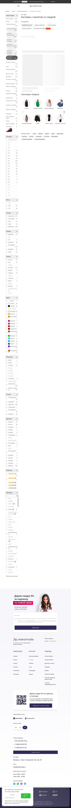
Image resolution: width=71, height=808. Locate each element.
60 (13, 174)
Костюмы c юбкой (12, 63)
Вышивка (13, 455)
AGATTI (11, 504)
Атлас (9, 293)
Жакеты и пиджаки (12, 87)
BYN (16, 727)
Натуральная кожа (12, 289)
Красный (13, 326)
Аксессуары (12, 129)
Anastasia (10, 530)
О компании (16, 670)
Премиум (13, 414)
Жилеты (12, 91)
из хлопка (46, 136)
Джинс (13, 281)
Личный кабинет (49, 656)
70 (9, 187)
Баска (9, 448)
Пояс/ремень (13, 435)
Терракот (13, 323)
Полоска (13, 365)
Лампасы (13, 463)
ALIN (9, 516)
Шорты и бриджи (12, 124)
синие (34, 133)
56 (13, 169)
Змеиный (10, 376)
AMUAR (10, 527)
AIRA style (11, 506)
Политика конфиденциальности (50, 683)
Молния (13, 424)
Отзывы (15, 663)
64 (13, 179)
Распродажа (32, 670)
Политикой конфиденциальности (49, 620)
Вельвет (13, 286)
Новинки (31, 663)
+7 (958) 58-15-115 (20, 747)
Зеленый (13, 336)
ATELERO (12, 562)
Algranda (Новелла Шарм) (12, 513)
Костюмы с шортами (12, 106)
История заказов (49, 659)
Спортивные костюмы (12, 101)
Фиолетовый (13, 347)
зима (13, 224)
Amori (9, 524)
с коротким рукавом (39, 139)
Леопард (10, 373)
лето (13, 221)
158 (9, 203)
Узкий (13, 252)
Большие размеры (33, 656)
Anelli (9, 544)
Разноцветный (13, 351)
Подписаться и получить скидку (41, 705)
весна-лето (13, 216)
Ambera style (11, 522)
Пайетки (13, 430)
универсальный (12, 139)
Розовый (13, 321)
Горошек (10, 370)
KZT (20, 727)
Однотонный (13, 384)
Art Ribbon (11, 556)
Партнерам (16, 674)
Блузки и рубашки (12, 70)
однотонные (60, 133)
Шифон (13, 270)
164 (13, 205)
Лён (13, 262)
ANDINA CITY (12, 540)
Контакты (15, 667)
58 (13, 171)
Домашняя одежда (12, 110)
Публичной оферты (31, 620)
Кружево (13, 460)
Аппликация (13, 443)
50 (13, 161)
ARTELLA (12, 559)
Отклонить (12, 795)
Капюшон (13, 427)
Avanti (10, 569)
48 (13, 158)
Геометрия (13, 378)
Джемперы (12, 77)
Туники (12, 121)
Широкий (13, 249)
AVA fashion (12, 567)
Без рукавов (13, 245)
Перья (10, 437)
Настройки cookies (15, 803)
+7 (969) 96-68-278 (20, 744)
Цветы (13, 360)
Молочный (12, 309)
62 (13, 177)
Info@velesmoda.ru (19, 767)
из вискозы (39, 136)
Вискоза (13, 267)
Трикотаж (13, 278)
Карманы (13, 466)
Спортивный (13, 407)
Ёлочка (10, 368)
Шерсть (10, 265)
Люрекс (10, 275)
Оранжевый (13, 317)
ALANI (12, 509)
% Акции (31, 659)
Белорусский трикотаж (18, 642)
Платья (12, 21)
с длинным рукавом (27, 139)
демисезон (13, 226)
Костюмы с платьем (12, 80)
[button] (64, 112)
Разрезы (13, 422)
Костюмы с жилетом (12, 57)
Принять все (26, 795)
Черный (13, 306)
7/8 (9, 237)
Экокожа (13, 273)
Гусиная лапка (12, 381)
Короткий (13, 242)
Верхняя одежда (12, 84)
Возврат (47, 670)
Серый (13, 303)
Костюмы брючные (12, 25)
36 (9, 142)
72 (9, 190)
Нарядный (13, 402)
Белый (13, 301)
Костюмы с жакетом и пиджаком (12, 52)
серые (53, 133)
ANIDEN (10, 551)
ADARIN (10, 501)
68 (9, 184)
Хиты (30, 667)
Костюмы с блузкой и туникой (12, 46)
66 (13, 182)
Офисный (13, 404)
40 (9, 147)
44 (13, 153)
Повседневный (13, 398)
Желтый (13, 314)
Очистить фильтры (12, 576)
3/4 (13, 240)
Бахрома (13, 432)
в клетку (31, 136)
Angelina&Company (12, 547)
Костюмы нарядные (12, 40)
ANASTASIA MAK (12, 533)
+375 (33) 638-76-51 (20, 741)
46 (13, 155)
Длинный (13, 234)
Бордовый (13, 329)
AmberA (10, 519)
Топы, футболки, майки (12, 117)
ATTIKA (10, 564)
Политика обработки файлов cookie (50, 678)
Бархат (10, 283)
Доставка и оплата (49, 663)
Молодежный (13, 410)
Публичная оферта (49, 674)
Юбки (12, 67)
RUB (25, 727)
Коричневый (13, 332)
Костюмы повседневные (12, 35)
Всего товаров (12, 19)
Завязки (13, 458)
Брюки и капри (12, 74)
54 (13, 166)
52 (13, 163)
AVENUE (10, 572)
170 (13, 208)
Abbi (9, 498)
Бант (13, 445)
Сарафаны (12, 114)
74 (9, 192)
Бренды (31, 674)
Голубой (13, 341)
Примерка (47, 667)
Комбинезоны (12, 98)
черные (47, 133)
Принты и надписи (13, 389)
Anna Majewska (12, 553)
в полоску (24, 136)
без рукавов (54, 136)
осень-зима (13, 219)
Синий (13, 344)
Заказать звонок (35, 752)
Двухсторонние (12, 440)
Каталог (15, 659)
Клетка (13, 363)
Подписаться (35, 627)
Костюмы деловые (12, 29)
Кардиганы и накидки (12, 94)
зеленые (40, 133)
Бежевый (13, 311)
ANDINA (10, 537)
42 (13, 150)
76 (9, 195)
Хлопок (13, 260)
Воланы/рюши (13, 451)
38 (9, 145)
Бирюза (13, 338)
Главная (15, 656)
